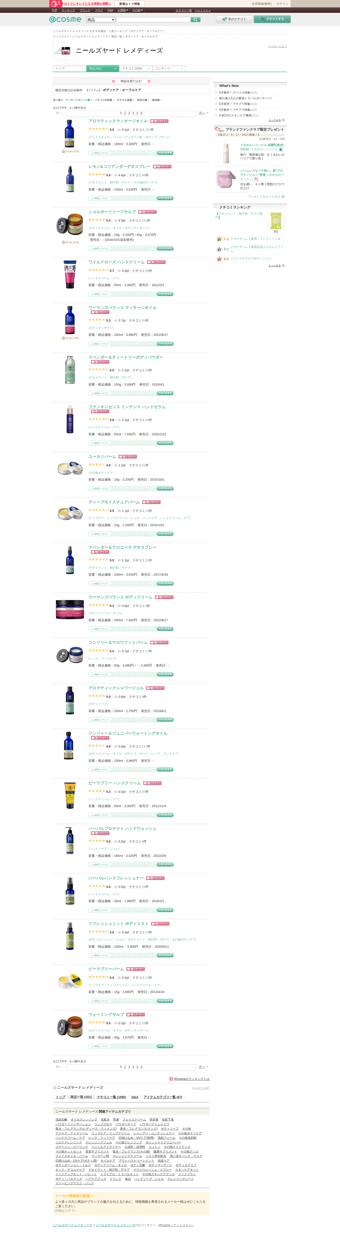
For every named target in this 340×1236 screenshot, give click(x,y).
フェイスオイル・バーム (105, 137)
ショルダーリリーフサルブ (112, 212)
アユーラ (236, 258)
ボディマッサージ (157, 137)
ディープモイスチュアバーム (114, 502)
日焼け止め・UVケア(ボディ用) (76, 1160)
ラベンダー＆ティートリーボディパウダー (125, 357)
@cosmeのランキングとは (191, 1079)
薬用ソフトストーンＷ (265, 239)
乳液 (116, 1119)
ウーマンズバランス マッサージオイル (122, 308)
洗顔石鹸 (61, 1119)
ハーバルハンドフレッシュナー (116, 878)
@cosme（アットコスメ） (176, 1225)
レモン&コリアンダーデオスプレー (119, 166)
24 (147, 977)
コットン (154, 1147)
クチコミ (132, 68)
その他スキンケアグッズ (158, 1174)
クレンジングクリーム (127, 1156)
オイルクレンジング (84, 1119)
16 (147, 511)
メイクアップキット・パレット (76, 1174)
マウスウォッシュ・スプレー (152, 1169)
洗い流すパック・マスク (186, 1156)
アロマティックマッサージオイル (118, 121)
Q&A (110, 10)
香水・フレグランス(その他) (131, 1151)
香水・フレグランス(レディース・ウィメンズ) (86, 1128)
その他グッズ (189, 1151)
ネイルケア (108, 1160)
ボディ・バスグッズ (68, 1179)
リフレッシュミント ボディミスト (118, 924)
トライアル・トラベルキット (119, 1174)
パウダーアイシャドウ (154, 1124)
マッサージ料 (133, 137)
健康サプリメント (165, 1151)
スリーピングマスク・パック (74, 1183)
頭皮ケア (164, 1160)
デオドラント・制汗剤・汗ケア (110, 182)
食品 (128, 1179)
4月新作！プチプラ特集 (238, 110)
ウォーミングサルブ (106, 1014)
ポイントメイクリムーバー (163, 1142)
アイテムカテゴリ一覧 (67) (163, 1097)
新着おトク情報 (129, 4)
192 (144, 220)
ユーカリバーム (102, 457)
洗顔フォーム (166, 1137)
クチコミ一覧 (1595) (111, 1097)
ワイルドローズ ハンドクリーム (116, 262)
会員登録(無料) (262, 3)
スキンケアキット (187, 1169)
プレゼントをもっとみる (264, 196)
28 (147, 420)
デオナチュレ (239, 239)
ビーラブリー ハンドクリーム (114, 783)
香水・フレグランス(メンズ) (138, 1128)
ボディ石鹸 (137, 1165)
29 (147, 370)
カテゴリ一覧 (184, 10)
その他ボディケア (145, 182)
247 (148, 129)
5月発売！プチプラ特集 (238, 104)
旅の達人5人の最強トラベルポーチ (245, 98)
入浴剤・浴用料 (134, 1147)
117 (144, 746)
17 (147, 651)
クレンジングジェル (98, 1142)
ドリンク (115, 1179)
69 (147, 271)
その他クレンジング (129, 1142)
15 (147, 560)
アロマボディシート (258, 258)
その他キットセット (68, 1151)
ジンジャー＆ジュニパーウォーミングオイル (127, 733)
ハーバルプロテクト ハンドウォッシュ (122, 829)
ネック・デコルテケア (70, 1169)
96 (143, 175)
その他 (186, 1128)
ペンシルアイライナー (106, 1147)
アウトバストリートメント (136, 1160)
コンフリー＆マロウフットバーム (118, 642)
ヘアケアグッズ (95, 1179)
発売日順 (143, 100)
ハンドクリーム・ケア (104, 278)
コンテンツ (162, 68)
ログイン (282, 3)
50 (143, 320)
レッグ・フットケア (144, 518)
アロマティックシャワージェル (116, 688)
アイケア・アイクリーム (71, 1133)
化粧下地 (168, 1119)
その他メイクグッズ (177, 1147)
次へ (202, 113)
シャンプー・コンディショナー (154, 1133)
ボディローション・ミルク (107, 939)
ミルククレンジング (68, 1142)
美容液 (154, 1119)
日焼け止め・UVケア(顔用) (136, 1137)
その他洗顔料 (188, 1137)
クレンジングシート (180, 1179)
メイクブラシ (187, 1174)
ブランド (85, 10)
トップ (60, 68)
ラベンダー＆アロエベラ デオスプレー (122, 547)
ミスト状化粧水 (156, 1156)
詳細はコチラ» (65, 1210)
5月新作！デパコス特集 (238, 92)
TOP (54, 10)
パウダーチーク (126, 1124)
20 (147, 932)
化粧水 (105, 1119)
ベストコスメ (203, 10)
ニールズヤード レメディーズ (80, 1088)
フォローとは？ (277, 46)
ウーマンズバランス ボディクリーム (120, 597)
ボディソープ (98, 704)
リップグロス (103, 1124)
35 (143, 792)
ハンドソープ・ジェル (104, 848)
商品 (95, 68)
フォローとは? (200, 1087)
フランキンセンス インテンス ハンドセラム (127, 407)
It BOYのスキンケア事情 (238, 115)
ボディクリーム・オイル (105, 228)
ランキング (68, 10)
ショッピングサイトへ (159, 121)
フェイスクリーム (134, 1119)
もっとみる (275, 120)
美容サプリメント (97, 1151)
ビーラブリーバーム (106, 969)
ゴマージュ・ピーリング (71, 1147)
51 (143, 465)
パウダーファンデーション (73, 1124)
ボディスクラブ (186, 1165)
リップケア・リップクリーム (108, 518)
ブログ (99, 10)
